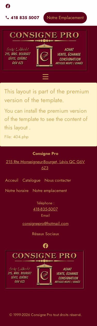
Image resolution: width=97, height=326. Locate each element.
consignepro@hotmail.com (46, 223)
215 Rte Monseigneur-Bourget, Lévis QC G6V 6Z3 (45, 165)
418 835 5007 (22, 18)
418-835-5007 (45, 209)
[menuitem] (14, 180)
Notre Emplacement (65, 17)
